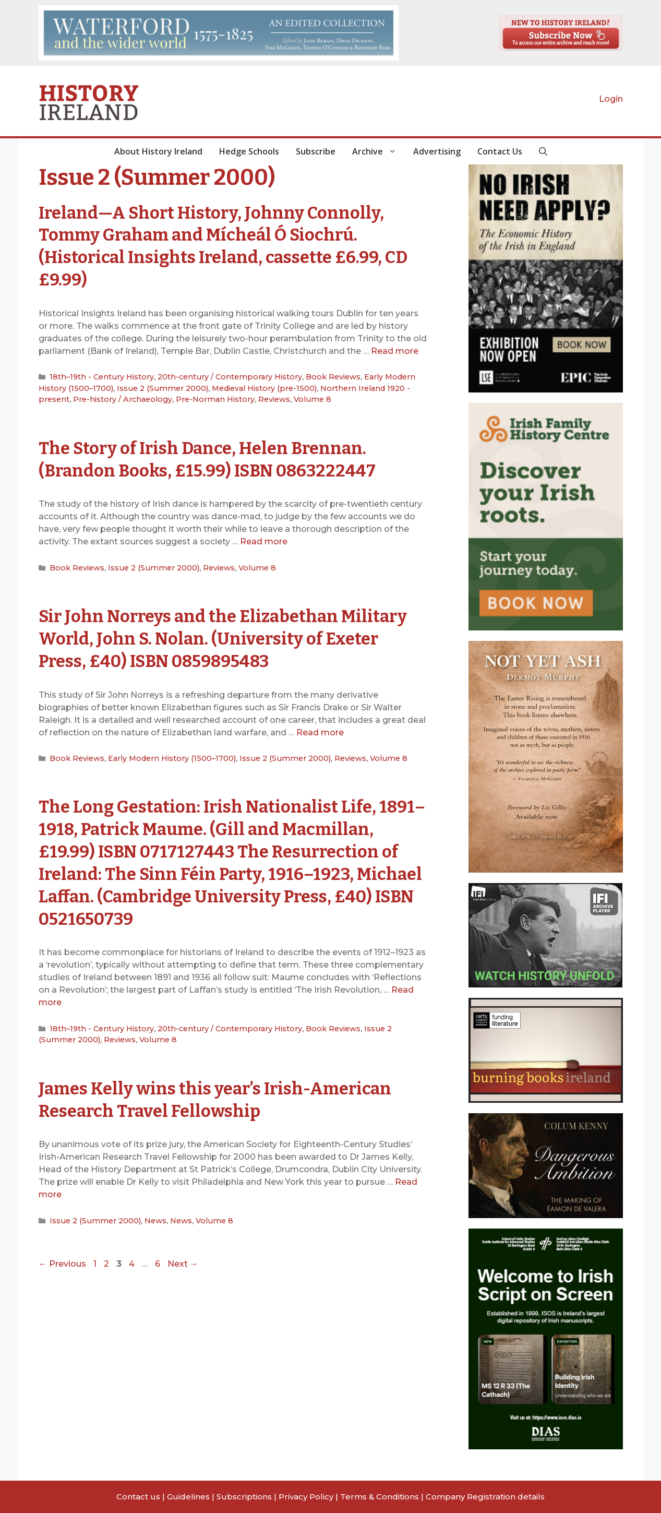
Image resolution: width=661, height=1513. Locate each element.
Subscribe (315, 151)
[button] (543, 151)
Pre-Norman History (155, 396)
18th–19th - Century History (98, 375)
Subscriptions (244, 1497)
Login (611, 99)
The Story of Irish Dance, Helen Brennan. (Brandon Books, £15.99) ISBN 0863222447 (219, 455)
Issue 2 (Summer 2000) (124, 386)
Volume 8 (246, 396)
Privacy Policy (306, 1497)
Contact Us (499, 151)
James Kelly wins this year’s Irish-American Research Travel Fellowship (230, 1088)
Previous (62, 1252)
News (147, 1209)
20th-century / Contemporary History (217, 375)
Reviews (211, 396)
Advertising (437, 151)
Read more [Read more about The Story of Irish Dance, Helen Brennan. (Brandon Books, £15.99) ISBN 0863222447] (263, 537)
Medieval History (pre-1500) (219, 386)
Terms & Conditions (379, 1497)
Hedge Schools (249, 151)
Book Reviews (315, 375)
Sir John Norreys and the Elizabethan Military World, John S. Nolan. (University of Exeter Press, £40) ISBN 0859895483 (227, 632)
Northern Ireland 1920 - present (329, 386)
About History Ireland (158, 151)
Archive (378, 151)
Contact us (138, 1497)
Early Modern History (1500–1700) (164, 752)
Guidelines (188, 1497)
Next (182, 1252)
